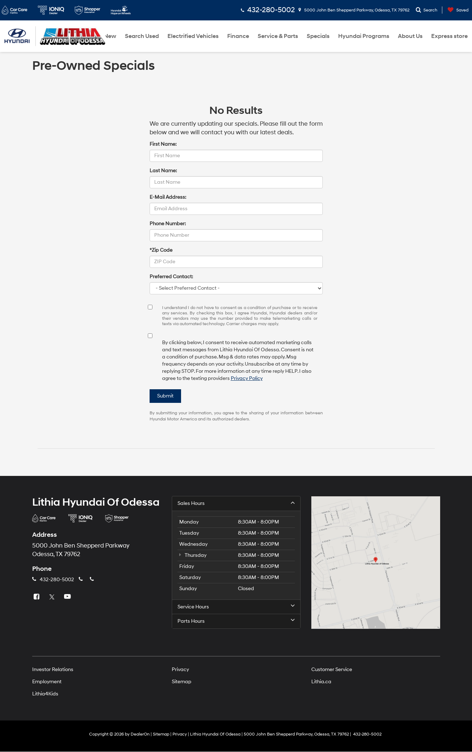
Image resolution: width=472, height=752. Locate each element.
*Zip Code (161, 250)
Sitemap (181, 682)
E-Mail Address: (168, 197)
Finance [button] (238, 36)
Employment (47, 682)
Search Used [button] (142, 36)
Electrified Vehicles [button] (193, 36)
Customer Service (331, 670)
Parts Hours (236, 621)
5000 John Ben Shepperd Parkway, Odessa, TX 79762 (353, 10)
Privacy (180, 670)
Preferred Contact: (171, 277)
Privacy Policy (247, 378)
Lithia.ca (321, 682)
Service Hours (236, 606)
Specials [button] (318, 36)
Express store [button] (449, 36)
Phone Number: (168, 224)
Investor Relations (52, 670)
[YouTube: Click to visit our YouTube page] (68, 597)
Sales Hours (236, 503)
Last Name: (163, 171)
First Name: (163, 144)
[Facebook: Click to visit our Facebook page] (37, 597)
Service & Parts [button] (278, 36)
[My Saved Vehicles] (456, 10)
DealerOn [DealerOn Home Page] (140, 734)
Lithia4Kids (45, 694)
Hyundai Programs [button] (363, 36)
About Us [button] (410, 36)
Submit (165, 396)
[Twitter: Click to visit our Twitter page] (53, 597)
